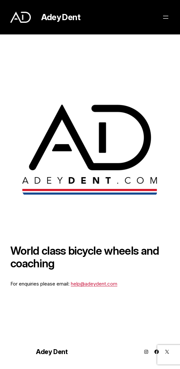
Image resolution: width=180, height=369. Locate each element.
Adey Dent (60, 17)
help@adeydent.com (94, 284)
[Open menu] (166, 17)
